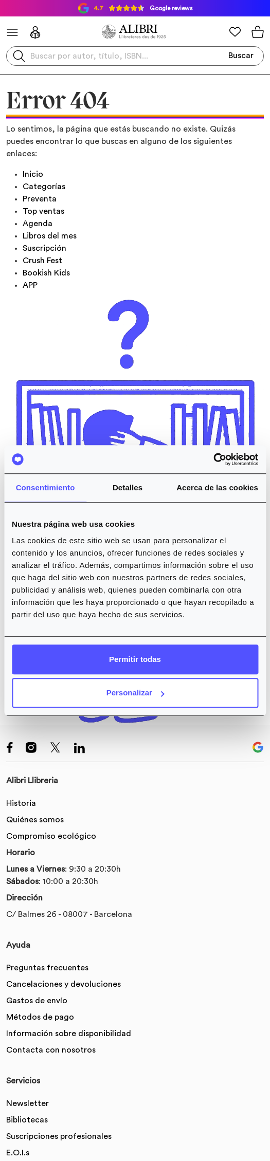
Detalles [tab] (127, 487)
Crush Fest (42, 260)
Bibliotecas (27, 1120)
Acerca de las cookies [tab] (217, 487)
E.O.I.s (17, 1153)
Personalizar (135, 692)
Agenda (37, 223)
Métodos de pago (40, 1017)
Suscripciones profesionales (59, 1136)
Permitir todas (135, 659)
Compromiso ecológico (51, 836)
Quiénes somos (35, 820)
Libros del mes (50, 236)
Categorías (44, 186)
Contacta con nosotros (51, 1050)
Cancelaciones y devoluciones (63, 984)
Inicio (33, 174)
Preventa (40, 199)
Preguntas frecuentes (47, 968)
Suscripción (44, 248)
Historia (21, 803)
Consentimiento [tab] (45, 487)
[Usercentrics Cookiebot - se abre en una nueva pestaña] (213, 459)
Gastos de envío (36, 1001)
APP (30, 285)
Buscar (241, 55)
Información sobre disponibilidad (68, 1033)
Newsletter (27, 1103)
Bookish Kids (46, 273)
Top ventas (43, 211)
